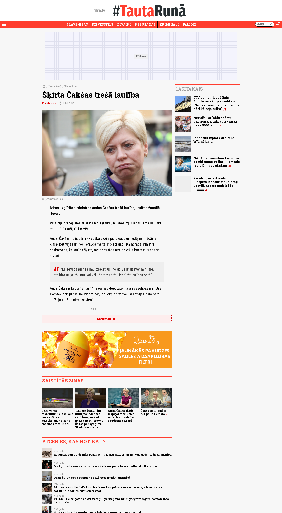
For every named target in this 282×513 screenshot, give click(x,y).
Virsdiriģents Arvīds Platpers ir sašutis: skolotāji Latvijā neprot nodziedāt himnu (215, 183)
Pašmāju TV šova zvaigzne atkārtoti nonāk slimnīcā (92, 477)
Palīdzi (189, 24)
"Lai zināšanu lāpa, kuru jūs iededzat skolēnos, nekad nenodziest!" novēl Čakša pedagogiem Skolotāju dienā (89, 419)
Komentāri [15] (106, 319)
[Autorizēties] (278, 24)
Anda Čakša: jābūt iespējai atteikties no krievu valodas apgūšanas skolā (121, 415)
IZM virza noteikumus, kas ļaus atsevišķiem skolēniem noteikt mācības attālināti (57, 417)
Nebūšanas (145, 24)
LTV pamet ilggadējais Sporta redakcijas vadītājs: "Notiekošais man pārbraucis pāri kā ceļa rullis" (216, 103)
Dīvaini (124, 24)
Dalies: (93, 309)
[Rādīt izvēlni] (4, 24)
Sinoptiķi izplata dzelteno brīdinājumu (214, 140)
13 (219, 125)
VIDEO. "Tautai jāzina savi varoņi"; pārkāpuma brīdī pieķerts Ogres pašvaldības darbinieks (111, 500)
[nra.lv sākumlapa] (99, 10)
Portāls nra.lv (49, 103)
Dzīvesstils (102, 24)
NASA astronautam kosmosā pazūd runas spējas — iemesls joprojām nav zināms (216, 161)
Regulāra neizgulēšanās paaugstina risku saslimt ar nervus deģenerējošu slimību (113, 454)
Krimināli (169, 24)
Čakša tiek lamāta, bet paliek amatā (154, 412)
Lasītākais (189, 89)
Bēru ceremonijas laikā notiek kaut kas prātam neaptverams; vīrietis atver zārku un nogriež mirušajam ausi (109, 489)
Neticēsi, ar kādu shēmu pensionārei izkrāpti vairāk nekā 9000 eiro (215, 121)
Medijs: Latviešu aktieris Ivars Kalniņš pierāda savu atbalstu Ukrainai (105, 466)
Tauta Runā (55, 86)
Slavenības (77, 24)
